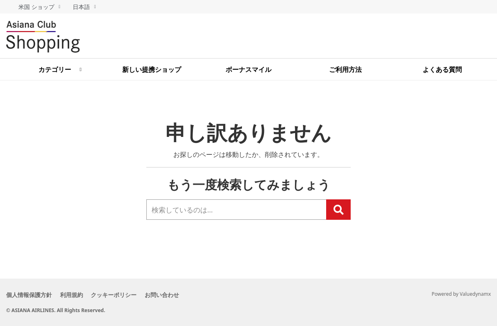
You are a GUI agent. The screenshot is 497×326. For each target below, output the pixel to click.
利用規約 (77, 295)
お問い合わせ (179, 295)
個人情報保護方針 (29, 295)
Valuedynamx (475, 293)
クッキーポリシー (125, 295)
